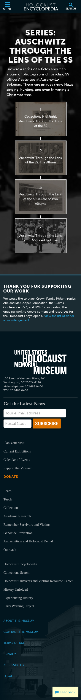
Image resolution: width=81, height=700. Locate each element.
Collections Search (16, 572)
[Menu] (7, 6)
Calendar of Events (16, 460)
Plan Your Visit (13, 443)
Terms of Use (14, 643)
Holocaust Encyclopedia (20, 564)
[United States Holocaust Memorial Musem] (40, 362)
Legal (8, 676)
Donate (10, 477)
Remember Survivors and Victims (26, 524)
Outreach (9, 549)
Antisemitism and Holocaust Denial (28, 541)
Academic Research (17, 516)
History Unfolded (15, 589)
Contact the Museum (20, 632)
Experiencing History (18, 598)
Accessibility (13, 665)
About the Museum (18, 621)
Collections (11, 508)
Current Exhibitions (17, 451)
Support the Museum (17, 468)
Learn (7, 491)
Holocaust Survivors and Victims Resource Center (38, 581)
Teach (7, 499)
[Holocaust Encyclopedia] (40, 7)
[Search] (71, 6)
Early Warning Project (18, 606)
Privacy (9, 654)
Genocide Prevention (18, 533)
